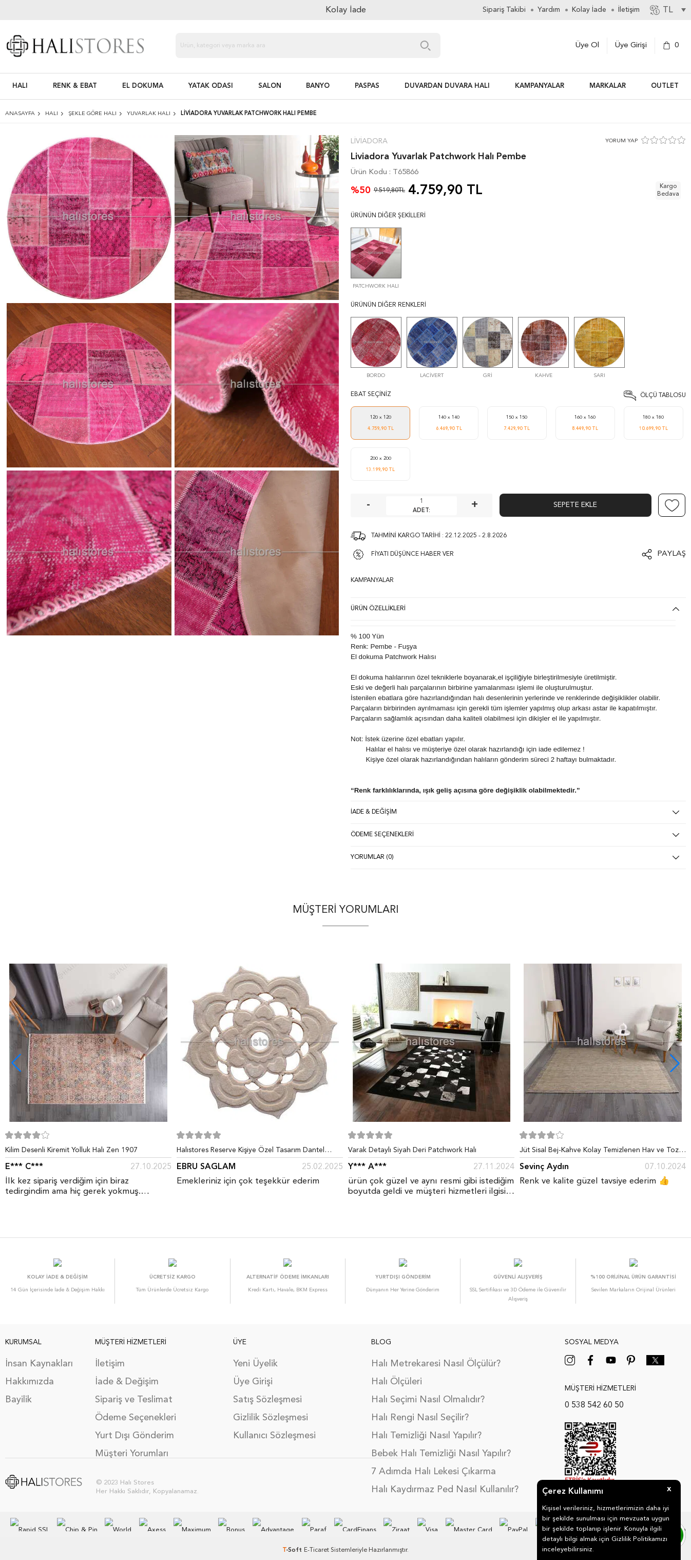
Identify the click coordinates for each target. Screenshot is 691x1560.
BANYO (318, 86)
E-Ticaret (316, 1540)
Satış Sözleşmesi (267, 1389)
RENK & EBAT (75, 86)
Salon (269, 86)
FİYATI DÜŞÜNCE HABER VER (412, 554)
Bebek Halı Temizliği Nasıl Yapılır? (441, 1443)
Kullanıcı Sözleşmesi (274, 1425)
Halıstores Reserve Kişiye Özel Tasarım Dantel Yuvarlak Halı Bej (250, 1152)
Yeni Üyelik (255, 1353)
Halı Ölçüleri (396, 1371)
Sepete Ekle (575, 505)
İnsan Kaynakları (39, 1353)
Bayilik (18, 1389)
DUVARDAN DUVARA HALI (447, 86)
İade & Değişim (127, 1371)
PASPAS (367, 86)
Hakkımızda (29, 1371)
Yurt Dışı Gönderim (134, 1425)
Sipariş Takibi (504, 9)
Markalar (607, 86)
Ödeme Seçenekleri (135, 1407)
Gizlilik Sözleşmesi (270, 1407)
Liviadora (369, 141)
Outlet (665, 86)
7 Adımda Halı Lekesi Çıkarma (433, 1461)
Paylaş (671, 554)
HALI (20, 86)
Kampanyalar (539, 86)
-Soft (293, 1540)
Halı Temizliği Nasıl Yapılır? (426, 1425)
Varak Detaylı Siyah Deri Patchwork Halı (412, 1150)
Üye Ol (587, 45)
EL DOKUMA (142, 86)
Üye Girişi (631, 45)
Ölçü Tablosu (663, 395)
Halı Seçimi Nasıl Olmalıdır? (428, 1389)
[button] (675, 1063)
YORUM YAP (621, 141)
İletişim (110, 1353)
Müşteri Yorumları (131, 1443)
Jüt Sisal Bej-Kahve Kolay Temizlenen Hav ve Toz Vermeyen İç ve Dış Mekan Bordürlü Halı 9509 (599, 1152)
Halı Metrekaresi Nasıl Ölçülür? (436, 1353)
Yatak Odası (210, 86)
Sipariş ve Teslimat (133, 1389)
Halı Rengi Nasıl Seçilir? (420, 1407)
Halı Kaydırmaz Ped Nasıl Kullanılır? (445, 1479)
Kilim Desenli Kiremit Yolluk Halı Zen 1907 (71, 1150)
